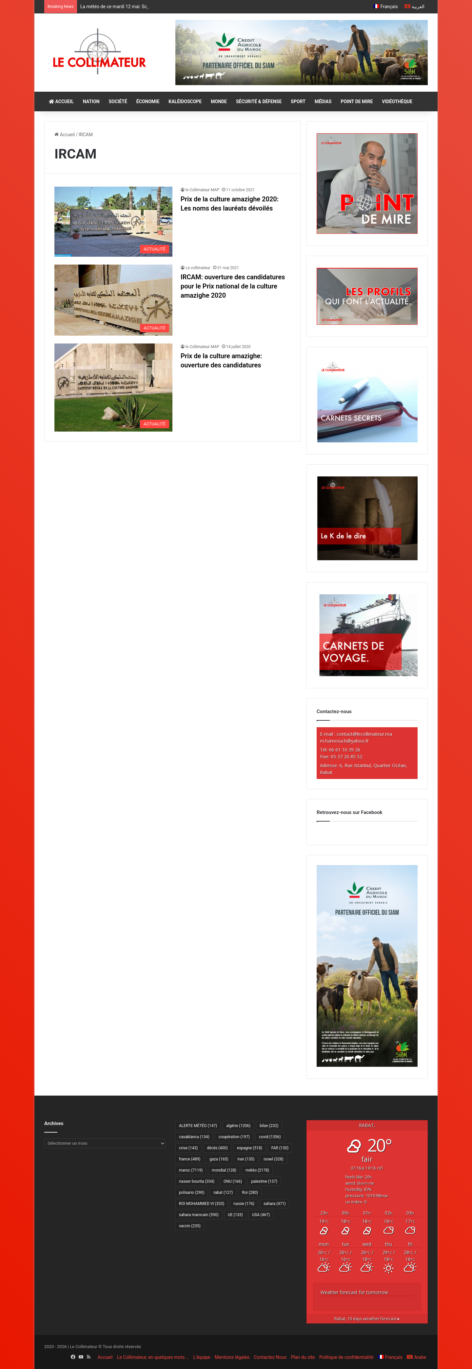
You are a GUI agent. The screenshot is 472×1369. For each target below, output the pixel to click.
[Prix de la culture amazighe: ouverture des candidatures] (113, 387)
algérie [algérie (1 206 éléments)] (238, 1125)
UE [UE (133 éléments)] (235, 1214)
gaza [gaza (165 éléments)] (218, 1159)
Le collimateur (198, 268)
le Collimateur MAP (202, 190)
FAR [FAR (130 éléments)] (279, 1148)
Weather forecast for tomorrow (354, 1292)
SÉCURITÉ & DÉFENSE (259, 101)
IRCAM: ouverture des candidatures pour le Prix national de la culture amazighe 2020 (233, 286)
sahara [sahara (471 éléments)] (275, 1203)
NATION (91, 101)
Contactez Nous (270, 1357)
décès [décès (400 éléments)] (217, 1148)
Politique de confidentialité (346, 1357)
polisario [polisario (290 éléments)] (191, 1192)
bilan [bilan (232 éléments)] (269, 1125)
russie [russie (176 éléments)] (243, 1203)
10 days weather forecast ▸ (367, 1319)
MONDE (219, 101)
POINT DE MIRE (357, 101)
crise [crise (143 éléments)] (188, 1148)
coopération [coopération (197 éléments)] (234, 1137)
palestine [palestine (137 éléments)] (264, 1181)
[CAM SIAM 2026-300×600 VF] (367, 1065)
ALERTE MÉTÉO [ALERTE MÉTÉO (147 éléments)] (198, 1125)
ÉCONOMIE (147, 101)
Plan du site (303, 1357)
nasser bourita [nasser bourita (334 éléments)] (196, 1181)
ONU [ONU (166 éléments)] (233, 1181)
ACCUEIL (61, 101)
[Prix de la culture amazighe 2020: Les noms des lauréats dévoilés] (113, 222)
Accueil (64, 134)
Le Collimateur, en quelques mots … (153, 1357)
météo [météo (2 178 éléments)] (257, 1170)
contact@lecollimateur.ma (364, 734)
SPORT (298, 101)
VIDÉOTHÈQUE (397, 101)
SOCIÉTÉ (118, 101)
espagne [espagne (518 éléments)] (249, 1148)
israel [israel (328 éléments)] (273, 1159)
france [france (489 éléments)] (189, 1159)
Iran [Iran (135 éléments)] (246, 1159)
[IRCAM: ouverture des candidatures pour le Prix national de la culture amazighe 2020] (113, 300)
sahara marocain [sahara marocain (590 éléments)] (199, 1214)
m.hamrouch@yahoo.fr (344, 741)
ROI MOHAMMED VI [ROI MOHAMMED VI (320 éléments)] (201, 1203)
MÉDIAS (323, 101)
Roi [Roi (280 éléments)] (250, 1192)
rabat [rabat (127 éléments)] (223, 1192)
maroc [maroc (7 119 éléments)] (191, 1170)
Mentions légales (232, 1357)
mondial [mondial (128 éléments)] (224, 1170)
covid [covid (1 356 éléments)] (270, 1137)
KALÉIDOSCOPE (185, 101)
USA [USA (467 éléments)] (261, 1214)
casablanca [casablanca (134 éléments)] (194, 1137)
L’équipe (201, 1357)
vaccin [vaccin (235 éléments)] (190, 1226)
